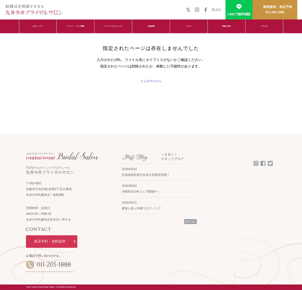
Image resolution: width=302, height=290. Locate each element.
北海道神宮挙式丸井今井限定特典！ (146, 175)
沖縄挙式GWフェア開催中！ (141, 191)
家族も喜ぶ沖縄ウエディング (141, 208)
